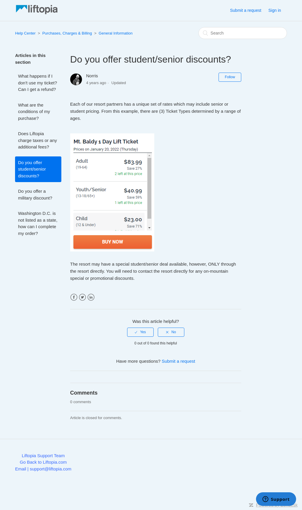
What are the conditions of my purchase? (34, 111)
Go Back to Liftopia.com (43, 462)
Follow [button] (230, 77)
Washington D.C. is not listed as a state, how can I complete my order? (37, 223)
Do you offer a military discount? (35, 194)
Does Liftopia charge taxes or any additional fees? (37, 140)
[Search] (242, 33)
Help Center (25, 33)
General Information (116, 33)
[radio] (140, 332)
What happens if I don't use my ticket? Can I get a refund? (37, 82)
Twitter (82, 297)
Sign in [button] (274, 10)
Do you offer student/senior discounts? (32, 169)
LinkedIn (91, 297)
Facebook (74, 297)
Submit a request (245, 10)
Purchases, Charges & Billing (67, 33)
